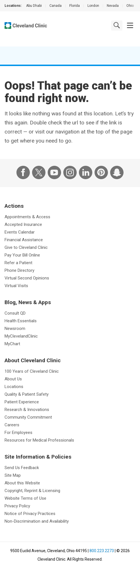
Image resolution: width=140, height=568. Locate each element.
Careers (12, 424)
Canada (55, 6)
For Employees (18, 432)
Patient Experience (22, 401)
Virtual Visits (16, 285)
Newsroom (15, 328)
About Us (13, 379)
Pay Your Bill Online (22, 255)
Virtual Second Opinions (27, 278)
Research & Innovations (27, 409)
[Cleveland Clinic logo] (26, 25)
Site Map (13, 475)
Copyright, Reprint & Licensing (32, 490)
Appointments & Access (27, 216)
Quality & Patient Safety (27, 394)
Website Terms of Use (25, 498)
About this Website (22, 483)
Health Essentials (21, 320)
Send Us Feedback (22, 467)
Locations (14, 386)
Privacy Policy (17, 505)
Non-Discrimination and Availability (37, 521)
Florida (74, 6)
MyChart (12, 343)
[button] (130, 25)
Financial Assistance (24, 239)
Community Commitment (28, 417)
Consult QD (15, 313)
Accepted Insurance (23, 224)
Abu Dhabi (34, 6)
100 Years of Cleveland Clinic (32, 371)
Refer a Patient (18, 262)
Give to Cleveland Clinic (26, 247)
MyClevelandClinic (21, 336)
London (93, 6)
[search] (116, 25)
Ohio (130, 6)
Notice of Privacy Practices (30, 513)
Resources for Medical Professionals (39, 440)
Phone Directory (19, 270)
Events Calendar (20, 232)
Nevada (113, 6)
